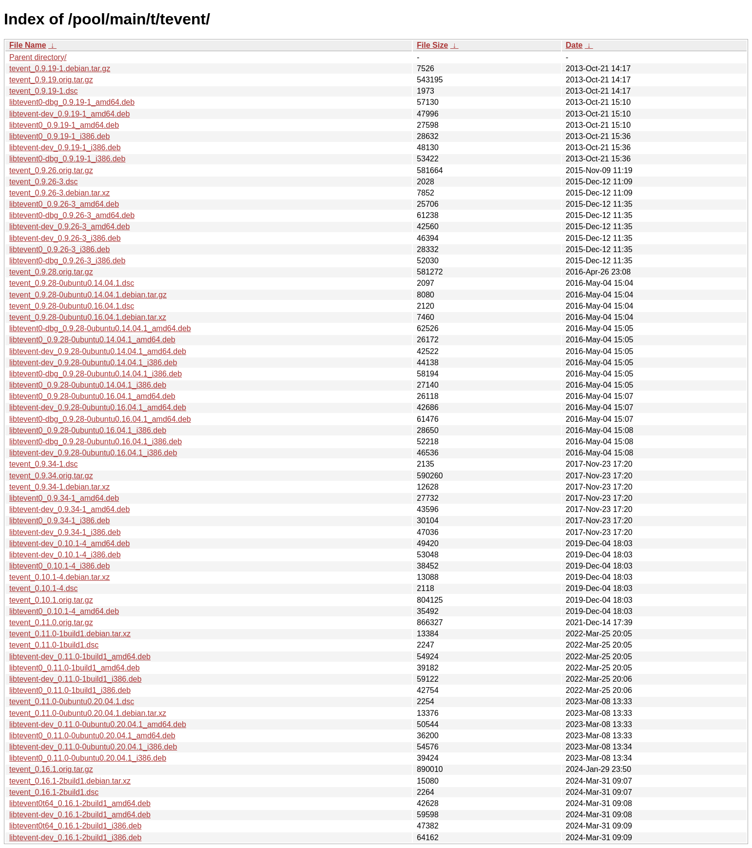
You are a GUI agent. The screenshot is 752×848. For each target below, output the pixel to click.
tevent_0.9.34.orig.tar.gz (51, 476)
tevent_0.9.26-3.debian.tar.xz (59, 193)
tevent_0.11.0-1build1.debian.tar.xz (70, 634)
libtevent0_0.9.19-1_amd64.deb (64, 125)
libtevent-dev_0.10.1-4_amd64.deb (69, 543)
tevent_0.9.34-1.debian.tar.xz (59, 487)
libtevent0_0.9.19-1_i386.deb (59, 136)
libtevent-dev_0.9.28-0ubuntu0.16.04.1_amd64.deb (97, 407)
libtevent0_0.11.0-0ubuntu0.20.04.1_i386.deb (87, 758)
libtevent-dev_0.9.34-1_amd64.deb (69, 509)
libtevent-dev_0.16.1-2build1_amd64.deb (80, 814)
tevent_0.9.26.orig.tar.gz (51, 170)
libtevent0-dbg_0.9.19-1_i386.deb (67, 159)
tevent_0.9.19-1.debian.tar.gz (59, 68)
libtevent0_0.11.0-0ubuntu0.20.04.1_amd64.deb (92, 735)
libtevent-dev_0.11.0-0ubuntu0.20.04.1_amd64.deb (97, 724)
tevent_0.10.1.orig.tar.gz (51, 600)
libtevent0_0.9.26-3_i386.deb (59, 249)
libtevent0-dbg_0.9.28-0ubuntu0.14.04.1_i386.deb (95, 374)
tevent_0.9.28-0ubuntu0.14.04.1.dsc (71, 283)
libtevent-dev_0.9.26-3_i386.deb (65, 238)
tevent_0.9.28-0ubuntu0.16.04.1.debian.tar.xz (87, 317)
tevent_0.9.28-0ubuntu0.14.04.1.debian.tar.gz (88, 295)
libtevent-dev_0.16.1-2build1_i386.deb (75, 837)
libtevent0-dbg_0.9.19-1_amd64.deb (72, 102)
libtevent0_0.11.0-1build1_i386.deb (70, 690)
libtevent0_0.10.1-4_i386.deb (59, 566)
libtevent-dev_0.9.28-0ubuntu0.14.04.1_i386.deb (93, 362)
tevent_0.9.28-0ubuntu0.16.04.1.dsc (71, 306)
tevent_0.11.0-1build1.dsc (53, 645)
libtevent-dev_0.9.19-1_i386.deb (65, 147)
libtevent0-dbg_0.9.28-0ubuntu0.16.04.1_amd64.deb (100, 419)
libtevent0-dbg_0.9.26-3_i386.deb (67, 260)
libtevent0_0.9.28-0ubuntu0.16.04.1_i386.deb (87, 430)
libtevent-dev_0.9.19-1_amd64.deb (69, 114)
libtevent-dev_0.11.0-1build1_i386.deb (75, 679)
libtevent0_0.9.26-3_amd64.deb (64, 204)
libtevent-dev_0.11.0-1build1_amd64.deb (80, 656)
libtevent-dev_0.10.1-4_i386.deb (65, 555)
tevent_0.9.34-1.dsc (43, 464)
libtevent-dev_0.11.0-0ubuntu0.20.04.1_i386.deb (93, 747)
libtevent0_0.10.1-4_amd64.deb (64, 611)
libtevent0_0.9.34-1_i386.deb (59, 520)
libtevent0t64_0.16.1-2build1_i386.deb (75, 826)
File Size (432, 45)
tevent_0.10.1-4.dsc (43, 588)
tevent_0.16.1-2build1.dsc (53, 792)
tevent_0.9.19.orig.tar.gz (51, 80)
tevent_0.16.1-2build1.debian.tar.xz (70, 781)
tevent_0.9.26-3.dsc (43, 181)
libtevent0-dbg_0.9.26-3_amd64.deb (72, 215)
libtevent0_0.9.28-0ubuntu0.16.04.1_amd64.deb (92, 396)
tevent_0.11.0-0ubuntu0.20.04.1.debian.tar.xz (87, 713)
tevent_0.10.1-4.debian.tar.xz (59, 577)
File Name (27, 45)
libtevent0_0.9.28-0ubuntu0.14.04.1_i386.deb (87, 385)
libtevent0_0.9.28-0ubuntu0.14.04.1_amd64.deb (92, 339)
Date (574, 45)
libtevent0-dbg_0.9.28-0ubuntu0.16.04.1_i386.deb (95, 441)
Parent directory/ (37, 57)
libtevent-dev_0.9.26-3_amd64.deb (69, 226)
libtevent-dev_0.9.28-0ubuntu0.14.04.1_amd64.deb (97, 351)
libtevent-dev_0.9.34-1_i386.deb (65, 532)
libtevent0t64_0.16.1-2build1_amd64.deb (80, 803)
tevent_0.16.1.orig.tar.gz (51, 769)
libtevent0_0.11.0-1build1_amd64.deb (74, 668)
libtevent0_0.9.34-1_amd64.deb (64, 498)
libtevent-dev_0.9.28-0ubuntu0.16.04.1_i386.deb (93, 453)
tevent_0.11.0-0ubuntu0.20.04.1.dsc (71, 701)
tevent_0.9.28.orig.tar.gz (51, 272)
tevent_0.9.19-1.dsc (43, 91)
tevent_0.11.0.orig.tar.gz (51, 622)
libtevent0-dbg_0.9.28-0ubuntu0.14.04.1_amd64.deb (100, 328)
